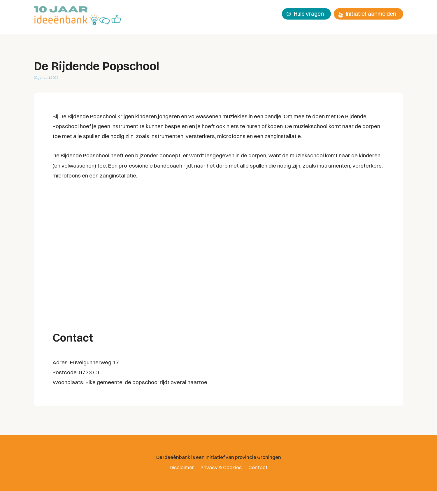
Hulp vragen (305, 13)
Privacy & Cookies (221, 467)
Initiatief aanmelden (367, 14)
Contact (258, 467)
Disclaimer (182, 467)
